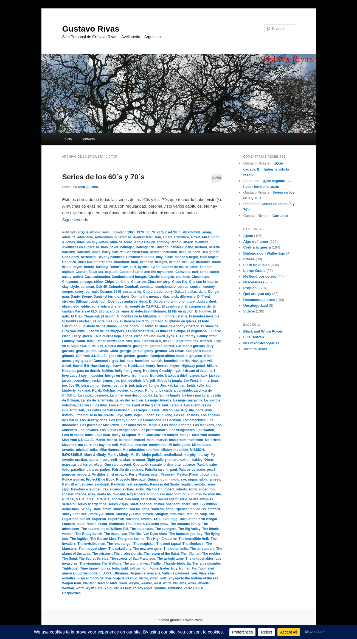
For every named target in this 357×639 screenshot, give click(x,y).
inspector (96, 376)
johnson (87, 385)
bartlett (117, 252)
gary (210, 346)
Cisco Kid (179, 282)
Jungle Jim (157, 385)
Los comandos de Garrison (159, 420)
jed (123, 381)
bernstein (88, 257)
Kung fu (151, 390)
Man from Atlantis (206, 435)
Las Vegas (139, 410)
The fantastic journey (186, 534)
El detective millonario (148, 311)
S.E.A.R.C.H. (85, 499)
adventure (85, 237)
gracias (142, 356)
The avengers (165, 529)
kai (170, 385)
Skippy (86, 509)
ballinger (127, 247)
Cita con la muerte (203, 282)
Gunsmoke (102, 361)
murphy (190, 455)
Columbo (116, 287)
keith (191, 385)
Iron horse (140, 376)
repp (65, 489)
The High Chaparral (161, 539)
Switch (146, 519)
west (157, 583)
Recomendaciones (259, 300)
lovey (116, 435)
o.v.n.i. (185, 460)
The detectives (115, 534)
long (168, 415)
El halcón (108, 316)
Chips (109, 282)
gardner (156, 346)
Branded (146, 262)
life (191, 410)
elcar (66, 336)
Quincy (153, 479)
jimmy (204, 381)
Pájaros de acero (192, 469)
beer (182, 252)
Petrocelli (168, 474)
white (167, 583)
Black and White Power (263, 331)
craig (137, 292)
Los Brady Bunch (122, 420)
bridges (161, 262)
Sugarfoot (70, 519)
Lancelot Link (119, 405)
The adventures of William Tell (104, 529)
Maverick (69, 445)
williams (179, 583)
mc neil (112, 445)
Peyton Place (187, 474)
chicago (86, 282)
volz (163, 578)
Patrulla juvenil (156, 469)
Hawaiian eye (101, 366)
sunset (85, 519)
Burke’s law (118, 267)
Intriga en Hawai (117, 376)
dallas (192, 292)
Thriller (156, 563)
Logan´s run (154, 415)
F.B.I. (180, 336)
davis (125, 296)
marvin (161, 440)
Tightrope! (70, 568)
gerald (137, 351)
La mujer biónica (158, 400)
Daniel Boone (81, 296)
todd (124, 568)
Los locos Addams (176, 425)
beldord (194, 252)
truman (184, 568)
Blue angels (209, 257)
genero (91, 351)
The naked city (119, 549)
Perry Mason (139, 474)
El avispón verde (197, 306)
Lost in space (72, 435)
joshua (118, 385)
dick (175, 296)
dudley (202, 301)
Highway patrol (193, 366)
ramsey (214, 479)
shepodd (173, 504)
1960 (131, 232)
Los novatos (88, 430)
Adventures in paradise (113, 237)
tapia (80, 524)
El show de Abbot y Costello (177, 326)
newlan (124, 460)
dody (95, 301)
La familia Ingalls (167, 395)
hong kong (132, 371)
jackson (215, 376)
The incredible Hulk (194, 539)
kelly (200, 385)
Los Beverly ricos (93, 420)
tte (194, 568)
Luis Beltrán (253, 337)
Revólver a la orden (86, 489)
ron (212, 489)
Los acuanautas (186, 415)
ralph (203, 479)
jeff (152, 381)
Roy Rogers (136, 494)
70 (153, 232)
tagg (173, 519)
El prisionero (129, 326)
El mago (157, 321)
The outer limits (176, 549)
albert (167, 237)
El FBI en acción (180, 311)
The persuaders (202, 549)
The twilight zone (170, 558)
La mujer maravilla (187, 400)
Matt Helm (213, 440)
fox (195, 341)
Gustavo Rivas (90, 28)
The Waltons (111, 563)
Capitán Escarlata (89, 272)
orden (168, 465)
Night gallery (157, 460)
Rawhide (118, 484)
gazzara (68, 351)
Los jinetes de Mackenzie (100, 425)
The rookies (211, 554)
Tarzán (91, 524)
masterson (177, 440)
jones (106, 385)
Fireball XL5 (151, 341)
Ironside (156, 376)
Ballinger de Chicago (152, 247)
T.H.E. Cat (160, 519)
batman (156, 252)
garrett (169, 346)
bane (189, 247)
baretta (214, 247)
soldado (157, 509)
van (194, 573)
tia (189, 563)
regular (186, 484)
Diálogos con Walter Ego (264, 253)
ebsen (67, 306)
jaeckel (96, 381)
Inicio (68, 139)
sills (195, 504)
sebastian (148, 499)
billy (159, 257)
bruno (67, 267)
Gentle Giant (108, 351)
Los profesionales (153, 430)
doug (143, 301)
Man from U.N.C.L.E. (78, 440)
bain (104, 247)
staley (67, 514)
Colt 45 (101, 287)
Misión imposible (174, 450)
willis (192, 583)
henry (150, 366)
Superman (116, 519)
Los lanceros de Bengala (141, 425)
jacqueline (81, 381)
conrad (183, 287)
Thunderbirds (174, 563)
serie (183, 499)
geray (148, 351)
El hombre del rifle (173, 316)
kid (208, 385)
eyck (170, 336)
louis (89, 435)
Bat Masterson (136, 252)
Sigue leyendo (78, 219)
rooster (68, 494)
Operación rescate (147, 465)
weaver (146, 583)
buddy (89, 267)
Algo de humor (256, 241)
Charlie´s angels (161, 277)
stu (211, 514)
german (161, 351)
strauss (192, 514)
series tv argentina (91, 504)
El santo (146, 326)
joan (214, 381)
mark (151, 440)
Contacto (88, 139)
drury (190, 301)
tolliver (135, 568)
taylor (102, 524)
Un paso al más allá (145, 573)
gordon (129, 356)
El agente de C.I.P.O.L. (142, 306)
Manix (100, 440)
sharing (145, 504)
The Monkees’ (193, 544)
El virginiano (197, 331)
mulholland (173, 455)
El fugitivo (203, 311)
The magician (144, 544)
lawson (167, 410)
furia (92, 346)
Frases (249, 259)
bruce (216, 262)
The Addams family (185, 524)
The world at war (136, 563)
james (108, 381)
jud (131, 385)
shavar (158, 504)
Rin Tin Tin (154, 489)
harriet (184, 361)
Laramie (176, 405)
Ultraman (121, 573)
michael (82, 450)
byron (154, 267)
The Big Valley (189, 529)
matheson (195, 440)
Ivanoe (194, 376)
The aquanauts (141, 529)
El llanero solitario (134, 321)
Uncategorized (255, 305)
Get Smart (176, 351)
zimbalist (175, 588)
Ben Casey (70, 257)
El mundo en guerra (180, 321)
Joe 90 (74, 385)
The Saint (69, 558)
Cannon (206, 267)
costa (127, 292)
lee (177, 410)
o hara (173, 460)
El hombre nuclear (76, 321)
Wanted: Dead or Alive (100, 583)
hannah (156, 361)
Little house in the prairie (94, 415)
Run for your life (208, 494)
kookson (136, 390)
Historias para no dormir (81, 371)
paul (173, 469)
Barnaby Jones (88, 252)
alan (157, 237)
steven (147, 514)
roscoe (80, 494)
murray (203, 455)
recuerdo (141, 484)
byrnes (143, 267)
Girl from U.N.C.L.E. (91, 356)
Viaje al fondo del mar (94, 578)
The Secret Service (93, 558)
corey (79, 292)
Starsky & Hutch (101, 514)
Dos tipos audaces (122, 301)
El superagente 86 (140, 331)
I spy (83, 376)
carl (195, 272)
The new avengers (147, 549)
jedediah (134, 381)
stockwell (177, 514)
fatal (90, 341)
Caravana (182, 272)
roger (203, 489)
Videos (249, 311)
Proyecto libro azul (130, 479)
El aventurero (172, 306)
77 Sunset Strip (169, 232)
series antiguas (201, 499)
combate (146, 287)
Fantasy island (73, 341)
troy (174, 568)
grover (86, 361)
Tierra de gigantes (207, 563)
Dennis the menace (146, 296)
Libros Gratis (254, 271)
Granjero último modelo (168, 356)
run (190, 494)
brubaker (203, 262)
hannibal (171, 361)
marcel (139, 440)
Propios (250, 288)
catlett (78, 277)
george (125, 351)
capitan (68, 272)
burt (133, 267)
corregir (92, 292)
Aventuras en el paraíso (80, 247)
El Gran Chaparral (85, 316)
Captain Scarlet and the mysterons (146, 272)
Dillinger (82, 301)
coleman (87, 287)
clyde (75, 287)
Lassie (154, 410)
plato (214, 474)
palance (188, 465)
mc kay (99, 445)
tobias (105, 568)
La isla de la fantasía (97, 400)
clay (65, 287)
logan (138, 415)
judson (141, 385)
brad (134, 262)
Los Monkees (203, 425)
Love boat (102, 435)
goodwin (115, 356)
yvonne (160, 588)
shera (185, 504)
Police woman (73, 479)
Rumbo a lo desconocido (167, 494)
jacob (66, 381)
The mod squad (168, 544)
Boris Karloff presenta (95, 262)
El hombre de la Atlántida (137, 316)
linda (199, 410)
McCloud (127, 445)
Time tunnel (89, 568)
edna (95, 306)
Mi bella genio (179, 445)
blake (168, 257)
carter (214, 272)
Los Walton (205, 430)
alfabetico (181, 237)
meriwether (158, 445)
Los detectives (194, 420)
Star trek (80, 514)
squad (195, 509)
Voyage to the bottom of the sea (193, 578)
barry (106, 252)
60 (147, 232)
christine (122, 282)
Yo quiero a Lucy (118, 588)
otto (178, 465)
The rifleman (190, 554)
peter (155, 474)
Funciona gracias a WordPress (178, 620)
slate (97, 509)
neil (114, 460)
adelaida (68, 237)
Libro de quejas (256, 265)
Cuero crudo (152, 292)
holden (107, 371)
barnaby (68, 252)
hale (130, 361)
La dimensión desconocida (131, 395)
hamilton (142, 361)
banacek (177, 247)
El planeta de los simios (98, 326)
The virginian (89, 563)
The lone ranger (119, 544)
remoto (199, 484)
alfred (195, 237)
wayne (134, 583)
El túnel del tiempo (170, 331)
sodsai (134, 509)
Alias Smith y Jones (92, 242)
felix (137, 341)
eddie (85, 306)
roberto (181, 489)
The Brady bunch (88, 534)
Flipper (178, 341)
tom (145, 568)
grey (76, 361)
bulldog (102, 267)
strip (203, 514)
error (138, 336)
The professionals (128, 554)
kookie (122, 390)
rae (183, 479)
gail (100, 346)
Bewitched (134, 257)
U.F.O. (107, 573)
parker (105, 469)
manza (112, 440)
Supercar (99, 519)
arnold (177, 242)
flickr (167, 341)
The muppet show (93, 549)
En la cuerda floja (107, 336)
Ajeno (248, 236)
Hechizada (136, 366)
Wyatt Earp (94, 588)
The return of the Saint (161, 554)
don (103, 301)
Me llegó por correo (260, 276)
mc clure (85, 445)
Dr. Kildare (157, 301)
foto (188, 341)
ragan (192, 479)
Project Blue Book (100, 479)
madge (185, 435)
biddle (149, 257)
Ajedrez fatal (143, 237)
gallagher (140, 346)
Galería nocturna (118, 346)
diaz (166, 296)
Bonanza (69, 262)
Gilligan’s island (199, 351)
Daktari (180, 292)
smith (107, 509)
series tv (69, 504)
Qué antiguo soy (95, 232)
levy (184, 410)
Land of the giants (146, 405)
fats (129, 341)
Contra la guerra (257, 247)
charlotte (183, 277)
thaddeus (116, 524)
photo (204, 474)
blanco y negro (186, 257)
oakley (197, 460)
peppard (83, 474)
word (80, 588)
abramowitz (191, 232)
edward (107, 306)
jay (116, 381)
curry (168, 292)
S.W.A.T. (103, 499)
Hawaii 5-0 (81, 366)
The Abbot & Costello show (147, 524)
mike (94, 450)
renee (211, 484)
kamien (179, 385)
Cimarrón (138, 282)
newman (138, 460)
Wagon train (71, 583)
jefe (145, 381)
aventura (201, 242)
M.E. (141, 435)
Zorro (188, 588)
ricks (140, 489)
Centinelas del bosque (129, 277)
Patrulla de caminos (127, 469)
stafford (214, 509)
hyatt (178, 371)
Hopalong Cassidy (157, 371)
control (195, 287)
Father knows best (109, 341)
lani (165, 405)
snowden (120, 509)
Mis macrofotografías (261, 343)
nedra (104, 460)
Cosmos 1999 (110, 292)
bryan (77, 267)
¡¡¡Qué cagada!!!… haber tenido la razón (266, 169)
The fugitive (79, 539)
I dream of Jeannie (197, 371)
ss (204, 509)
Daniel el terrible (106, 296)
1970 (140, 232)
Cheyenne (70, 282)
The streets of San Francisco (132, 558)
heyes (175, 366)
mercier (141, 445)
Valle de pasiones (176, 573)
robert (169, 489)
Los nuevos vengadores (118, 430)
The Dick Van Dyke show (148, 534)
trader (164, 568)
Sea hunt (132, 499)
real (129, 484)
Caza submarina (97, 277)
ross (91, 494)
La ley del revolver (129, 400)
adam (206, 232)
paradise (78, 469)
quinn (165, 479)
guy (115, 361)
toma (154, 568)
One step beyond (118, 465)
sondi (169, 509)
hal (122, 361)
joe (64, 385)
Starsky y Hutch (128, 514)
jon (97, 385)
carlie (204, 272)
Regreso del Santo (164, 484)
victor (143, 578)
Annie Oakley (144, 242)
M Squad (129, 435)
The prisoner (102, 554)
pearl (211, 469)
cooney (209, 287)
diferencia (187, 296)
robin (193, 489)
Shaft (134, 504)
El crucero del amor (114, 311)
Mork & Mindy (95, 455)
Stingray (161, 514)
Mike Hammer (110, 450)
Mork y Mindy (118, 455)
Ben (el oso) (211, 252)
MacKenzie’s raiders (162, 435)
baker (113, 247)
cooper (67, 292)
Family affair (207, 336)
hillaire (212, 366)
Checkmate (200, 277)
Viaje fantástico (125, 578)
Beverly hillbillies (110, 257)
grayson (195, 356)
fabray (190, 336)
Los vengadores (182, 430)
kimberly (69, 390)
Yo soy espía (142, 588)
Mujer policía (152, 455)
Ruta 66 (68, 499)
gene (80, 351)
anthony (163, 242)
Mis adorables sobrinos (141, 450)
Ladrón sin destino (92, 405)
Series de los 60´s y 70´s (103, 177)
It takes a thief (176, 376)
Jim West (191, 381)
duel (212, 301)
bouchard (121, 262)
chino (98, 282)
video (154, 578)
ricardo (115, 489)
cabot (194, 267)
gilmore (68, 356)
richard (128, 489)
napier (94, 460)
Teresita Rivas (255, 349)
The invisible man (91, 544)
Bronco (174, 262)
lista (208, 410)
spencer (182, 509)
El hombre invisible (204, 316)
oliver (98, 465)
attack (188, 242)
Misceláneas (254, 282)
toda (115, 568)
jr (126, 385)
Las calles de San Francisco (108, 410)
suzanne (132, 519)
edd (76, 306)
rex (105, 489)
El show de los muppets (105, 331)
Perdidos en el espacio (109, 474)
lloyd (119, 415)
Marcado (125, 440)
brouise (188, 262)
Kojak (96, 390)
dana (202, 292)
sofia (145, 509)
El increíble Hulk (105, 321)
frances (206, 341)
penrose (68, 474)
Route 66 (104, 494)
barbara (201, 247)
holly (119, 371)
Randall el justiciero (77, 484)
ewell (161, 336)
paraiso (92, 469)
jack (204, 376)
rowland (119, 494)
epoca (127, 336)
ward (123, 583)
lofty (128, 415)
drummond (176, 301)
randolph (102, 484)
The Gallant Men (103, 539)
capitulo (111, 272)
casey (66, 277)
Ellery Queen (82, 336)
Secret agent (168, 499)
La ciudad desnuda (93, 395)
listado (67, 415)
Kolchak (109, 390)
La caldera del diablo (175, 390)
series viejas (118, 504)
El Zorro (215, 331)
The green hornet (131, 539)
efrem (118, 306)
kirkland (84, 390)
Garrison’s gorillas (190, 346)
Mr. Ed (135, 455)
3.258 (216, 178)
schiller (117, 499)
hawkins (119, 366)
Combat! (131, 287)
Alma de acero (121, 242)
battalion (170, 252)
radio (175, 479)
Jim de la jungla (169, 381)
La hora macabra (195, 395)
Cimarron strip (159, 282)
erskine (149, 336)
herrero (162, 366)
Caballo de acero (174, 267)
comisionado (165, 287)
